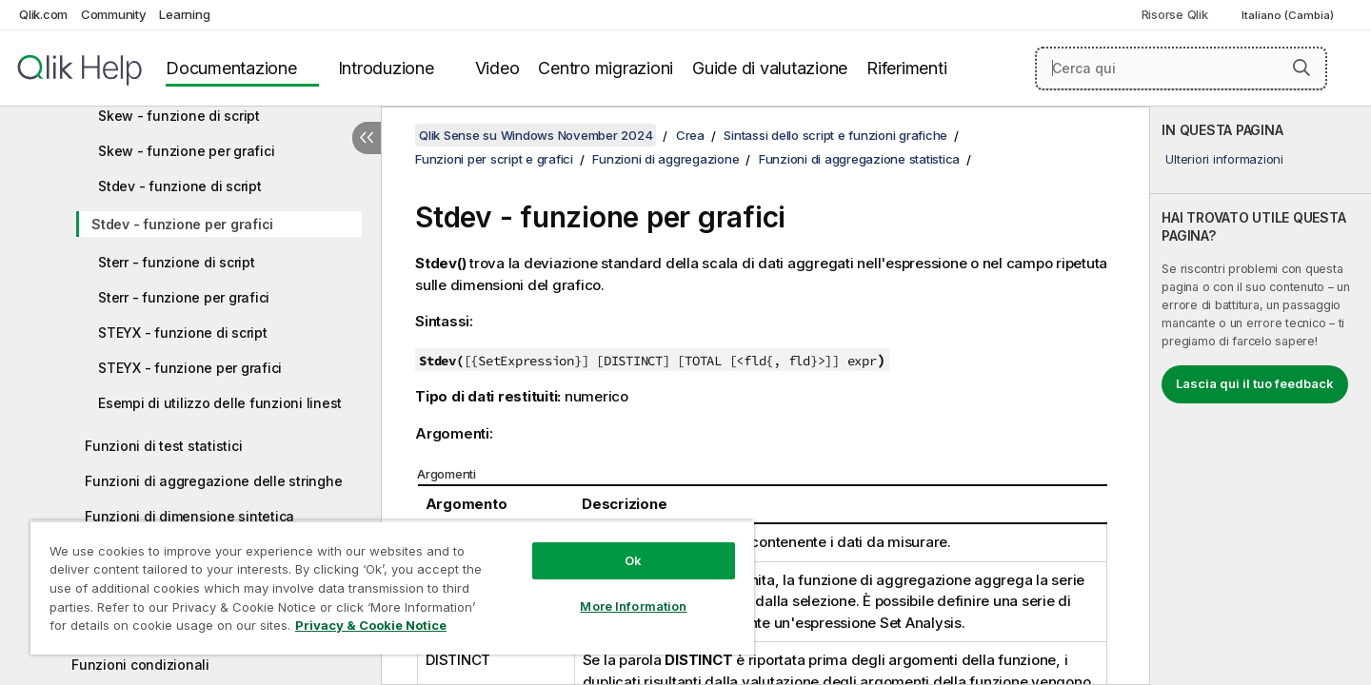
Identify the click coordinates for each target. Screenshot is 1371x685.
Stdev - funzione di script (180, 186)
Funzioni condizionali (140, 664)
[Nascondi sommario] (366, 138)
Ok (633, 560)
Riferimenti (906, 68)
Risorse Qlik (1175, 14)
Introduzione (386, 68)
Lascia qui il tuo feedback (1255, 383)
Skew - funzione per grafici (186, 151)
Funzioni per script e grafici (494, 158)
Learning (184, 14)
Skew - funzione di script (179, 116)
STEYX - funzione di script (183, 332)
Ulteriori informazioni (1224, 158)
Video (497, 68)
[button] (1301, 67)
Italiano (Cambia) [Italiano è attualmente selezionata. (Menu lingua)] (1289, 15)
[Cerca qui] (1181, 68)
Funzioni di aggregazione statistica (859, 158)
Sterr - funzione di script (176, 262)
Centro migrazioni (605, 68)
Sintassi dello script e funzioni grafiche (835, 135)
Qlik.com (43, 14)
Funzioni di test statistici (163, 446)
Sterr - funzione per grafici (183, 297)
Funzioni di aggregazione (665, 158)
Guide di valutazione (769, 68)
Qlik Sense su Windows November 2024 (535, 135)
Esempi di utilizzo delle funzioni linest (220, 403)
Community (114, 14)
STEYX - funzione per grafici (190, 368)
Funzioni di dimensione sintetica (189, 516)
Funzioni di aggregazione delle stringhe (213, 481)
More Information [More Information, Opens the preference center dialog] (633, 606)
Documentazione (231, 68)
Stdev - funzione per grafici (182, 224)
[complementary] (1260, 396)
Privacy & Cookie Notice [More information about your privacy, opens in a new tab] (371, 625)
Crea (690, 135)
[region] (392, 587)
